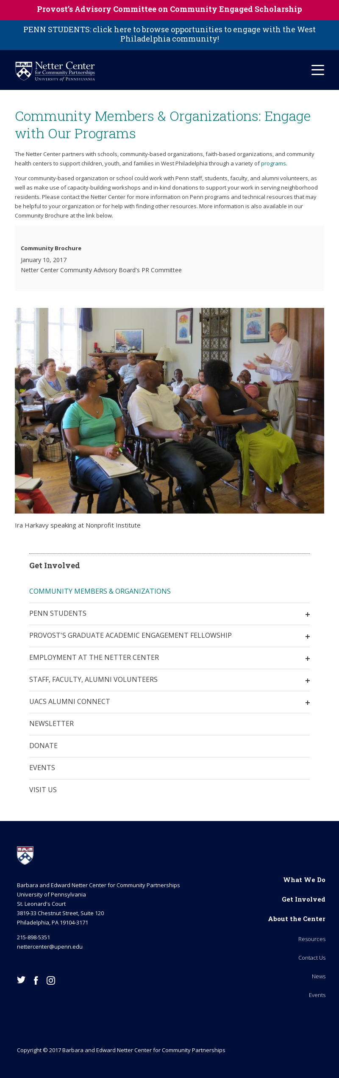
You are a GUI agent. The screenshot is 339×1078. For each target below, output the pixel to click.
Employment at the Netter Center (94, 657)
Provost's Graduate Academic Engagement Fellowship (130, 635)
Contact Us (311, 957)
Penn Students (57, 613)
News (318, 976)
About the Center (296, 918)
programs (273, 163)
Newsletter (51, 723)
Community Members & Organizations (100, 591)
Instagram (51, 980)
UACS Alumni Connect (69, 701)
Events (42, 767)
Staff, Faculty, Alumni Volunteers (93, 679)
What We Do (304, 879)
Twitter (21, 979)
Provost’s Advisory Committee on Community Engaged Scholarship (169, 9)
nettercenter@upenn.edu (50, 946)
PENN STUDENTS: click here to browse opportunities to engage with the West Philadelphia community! (169, 34)
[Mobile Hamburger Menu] (317, 70)
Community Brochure (51, 248)
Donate (43, 745)
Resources (311, 939)
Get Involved (303, 899)
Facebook (36, 980)
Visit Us (43, 789)
